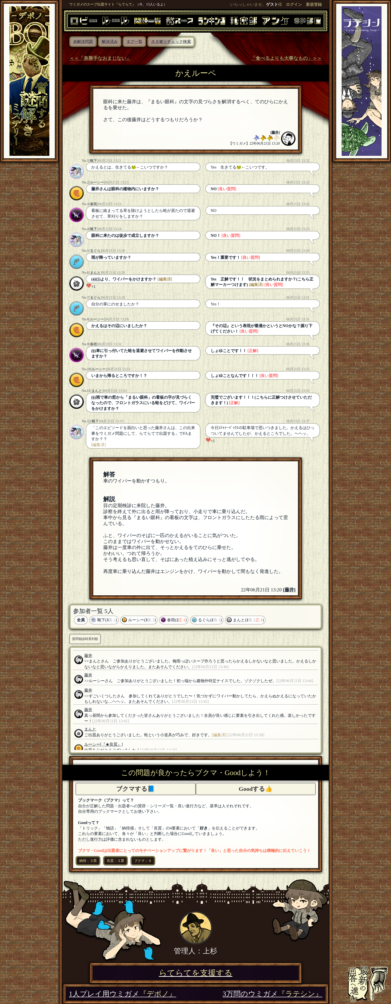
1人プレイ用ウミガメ (122, 994)
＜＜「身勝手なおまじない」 (100, 58)
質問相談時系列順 (85, 639)
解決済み (110, 41)
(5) (98, 279)
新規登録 (314, 4)
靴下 (93, 161)
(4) (93, 279)
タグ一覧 (134, 41)
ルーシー (97, 182)
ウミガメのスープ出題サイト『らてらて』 (102, 4)
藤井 (275, 132)
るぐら (95, 251)
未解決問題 (83, 41)
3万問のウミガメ (272, 994)
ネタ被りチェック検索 (171, 41)
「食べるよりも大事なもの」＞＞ (286, 58)
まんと (95, 272)
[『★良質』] (111, 744)
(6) (93, 351)
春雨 (93, 204)
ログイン (294, 4)
